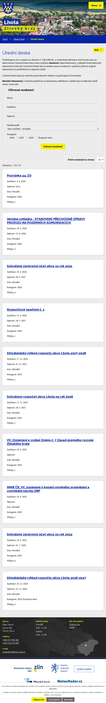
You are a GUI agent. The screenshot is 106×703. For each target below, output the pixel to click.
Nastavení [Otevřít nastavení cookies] (68, 699)
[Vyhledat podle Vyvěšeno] (53, 110)
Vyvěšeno (11, 106)
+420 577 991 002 (11, 639)
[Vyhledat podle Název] (53, 101)
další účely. (53, 688)
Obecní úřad (19, 39)
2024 (12, 137)
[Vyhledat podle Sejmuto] (53, 119)
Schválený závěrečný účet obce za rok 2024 (39, 534)
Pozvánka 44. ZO (19, 175)
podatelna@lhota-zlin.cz (14, 651)
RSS (98, 50)
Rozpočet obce (45, 137)
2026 (31, 137)
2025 (21, 137)
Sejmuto (11, 116)
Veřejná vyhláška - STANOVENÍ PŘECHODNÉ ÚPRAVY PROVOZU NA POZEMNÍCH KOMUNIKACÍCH (46, 220)
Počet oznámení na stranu (81, 159)
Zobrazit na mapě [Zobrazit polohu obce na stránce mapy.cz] (74, 626)
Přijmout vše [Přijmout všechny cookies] (38, 699)
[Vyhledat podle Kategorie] (8, 137)
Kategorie (11, 134)
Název (10, 97)
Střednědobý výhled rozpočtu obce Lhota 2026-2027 (46, 578)
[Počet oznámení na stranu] (100, 159)
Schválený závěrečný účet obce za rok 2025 (39, 266)
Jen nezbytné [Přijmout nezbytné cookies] (54, 699)
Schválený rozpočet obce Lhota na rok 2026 (40, 396)
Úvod (5, 39)
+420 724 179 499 (11, 643)
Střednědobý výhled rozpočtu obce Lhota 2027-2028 (46, 353)
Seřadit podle (13, 125)
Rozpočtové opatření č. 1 (26, 309)
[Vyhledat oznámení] (53, 146)
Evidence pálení (84, 668)
